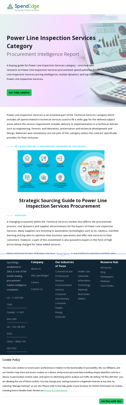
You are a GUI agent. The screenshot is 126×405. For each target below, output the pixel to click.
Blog (102, 272)
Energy (58, 312)
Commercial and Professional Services (63, 276)
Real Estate (84, 294)
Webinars (105, 281)
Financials (60, 316)
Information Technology (84, 283)
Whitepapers (107, 276)
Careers (35, 282)
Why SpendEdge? (40, 275)
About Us (36, 268)
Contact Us (37, 289)
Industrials (83, 276)
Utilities (81, 298)
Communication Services (63, 287)
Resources (105, 267)
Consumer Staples (60, 305)
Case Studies (107, 285)
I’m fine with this (111, 401)
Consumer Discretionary (62, 296)
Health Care (84, 271)
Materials (83, 289)
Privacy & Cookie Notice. (56, 390)
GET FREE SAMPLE (19, 92)
